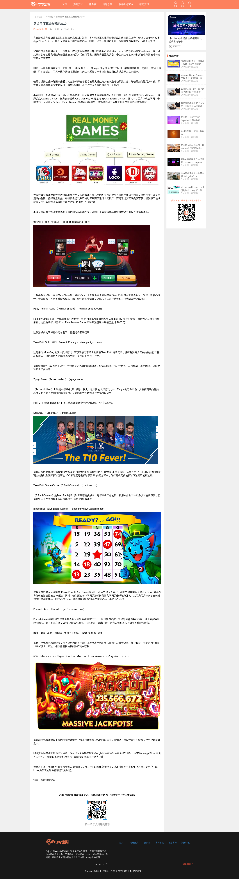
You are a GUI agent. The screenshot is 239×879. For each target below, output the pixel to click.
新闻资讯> (60, 17)
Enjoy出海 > (50, 17)
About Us (99, 864)
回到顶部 (187, 864)
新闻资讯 (144, 4)
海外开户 (78, 4)
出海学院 (107, 4)
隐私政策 (137, 871)
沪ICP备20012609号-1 (120, 871)
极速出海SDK (125, 4)
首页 (64, 4)
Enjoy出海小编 (187, 67)
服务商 (92, 4)
